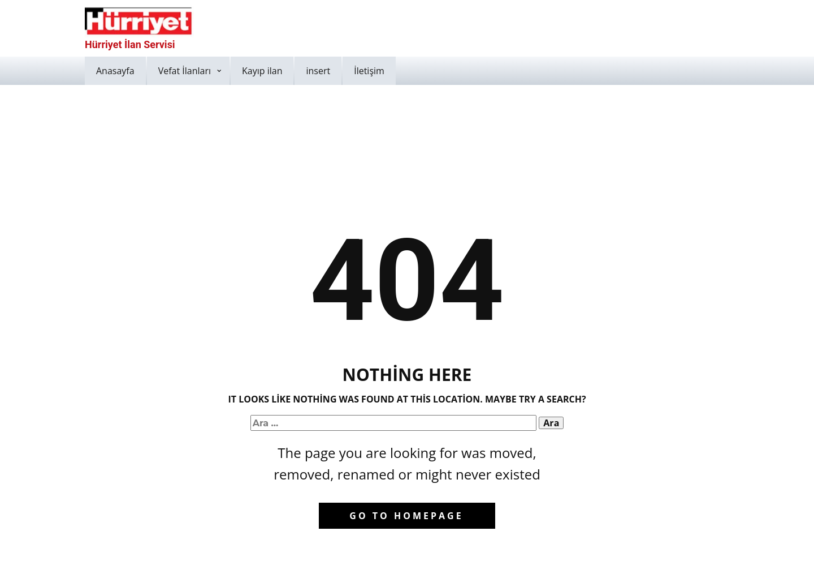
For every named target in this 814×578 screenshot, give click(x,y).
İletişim (369, 71)
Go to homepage (406, 516)
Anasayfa (115, 71)
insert (318, 71)
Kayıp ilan (262, 71)
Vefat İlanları (184, 71)
